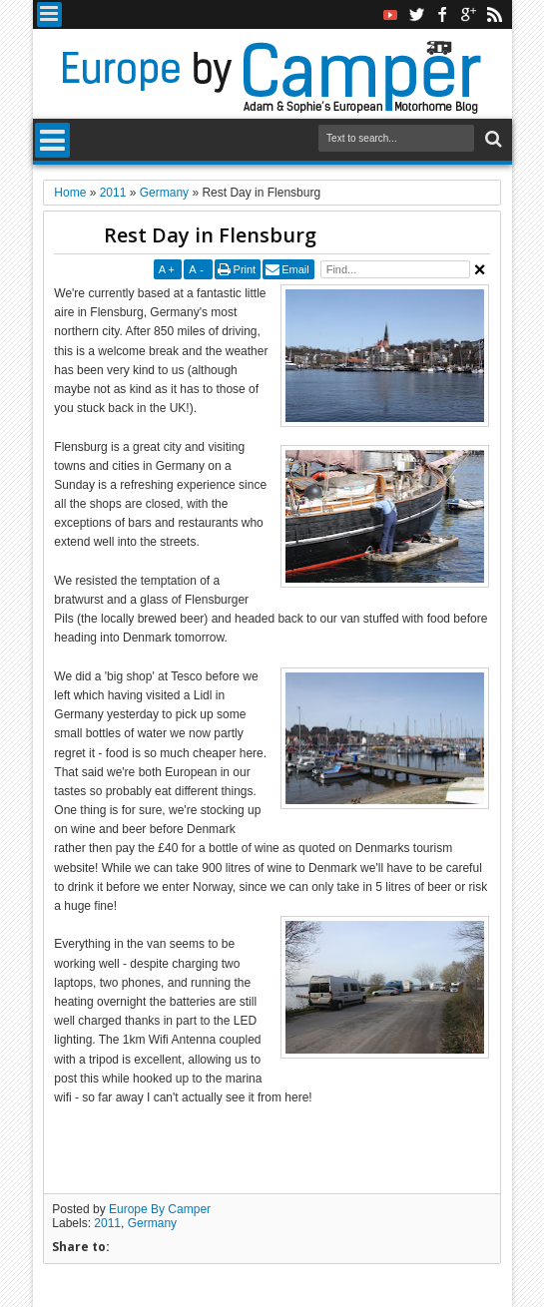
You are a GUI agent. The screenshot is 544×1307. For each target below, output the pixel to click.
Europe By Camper (160, 1209)
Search (491, 139)
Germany (152, 1223)
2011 (107, 1223)
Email (295, 269)
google (468, 14)
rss (494, 14)
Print (245, 269)
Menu (49, 14)
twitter (416, 14)
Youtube (390, 14)
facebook (442, 14)
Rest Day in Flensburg (210, 234)
